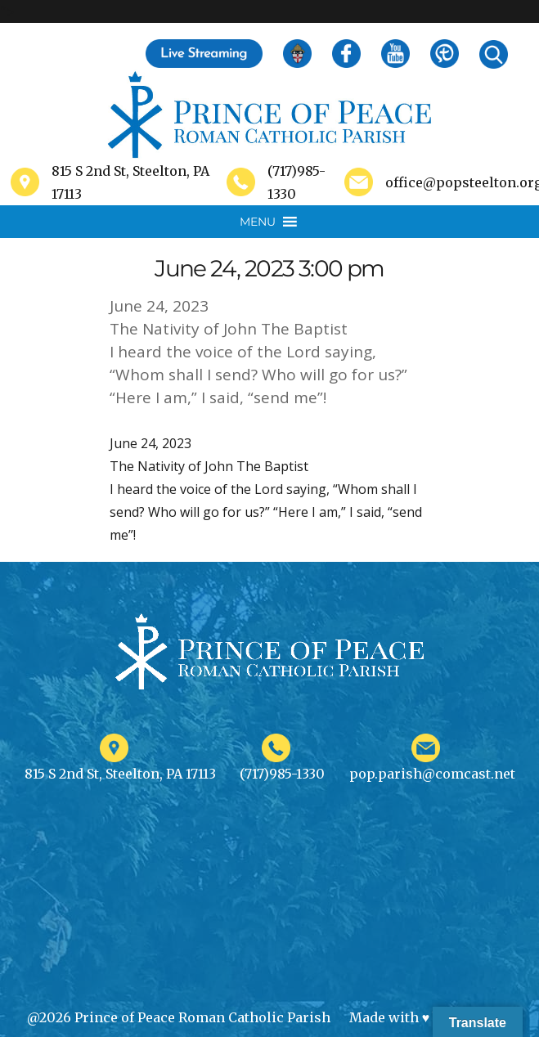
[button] (258, 221)
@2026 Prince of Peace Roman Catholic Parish (178, 1017)
